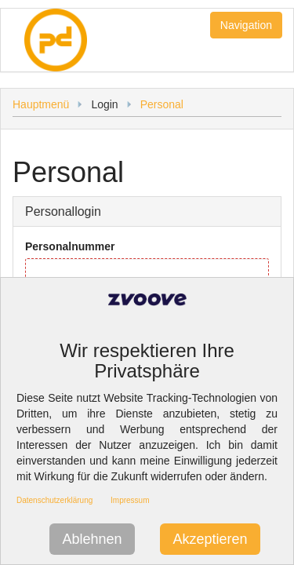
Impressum (130, 500)
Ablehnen (92, 539)
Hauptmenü (41, 104)
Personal (161, 104)
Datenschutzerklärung (54, 500)
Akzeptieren (209, 539)
